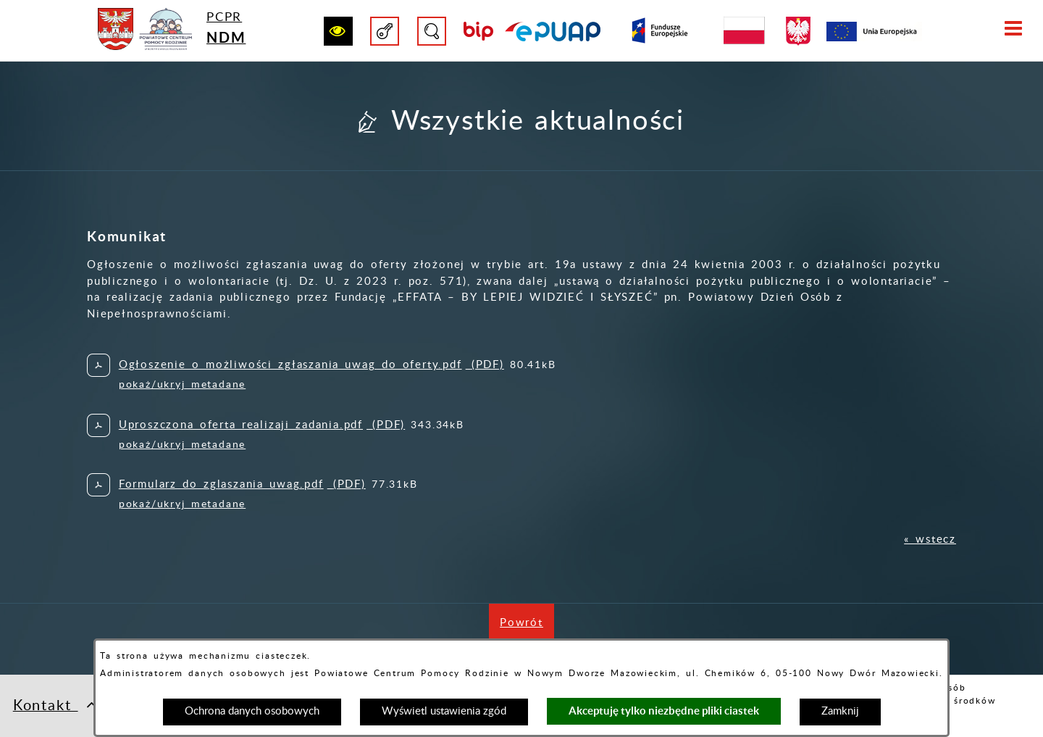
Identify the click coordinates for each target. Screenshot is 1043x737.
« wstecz (930, 539)
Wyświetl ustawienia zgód (444, 711)
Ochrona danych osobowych (252, 711)
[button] (338, 31)
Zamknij (840, 711)
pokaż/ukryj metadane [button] (182, 385)
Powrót (527, 630)
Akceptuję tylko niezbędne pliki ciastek (664, 710)
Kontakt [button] (56, 704)
